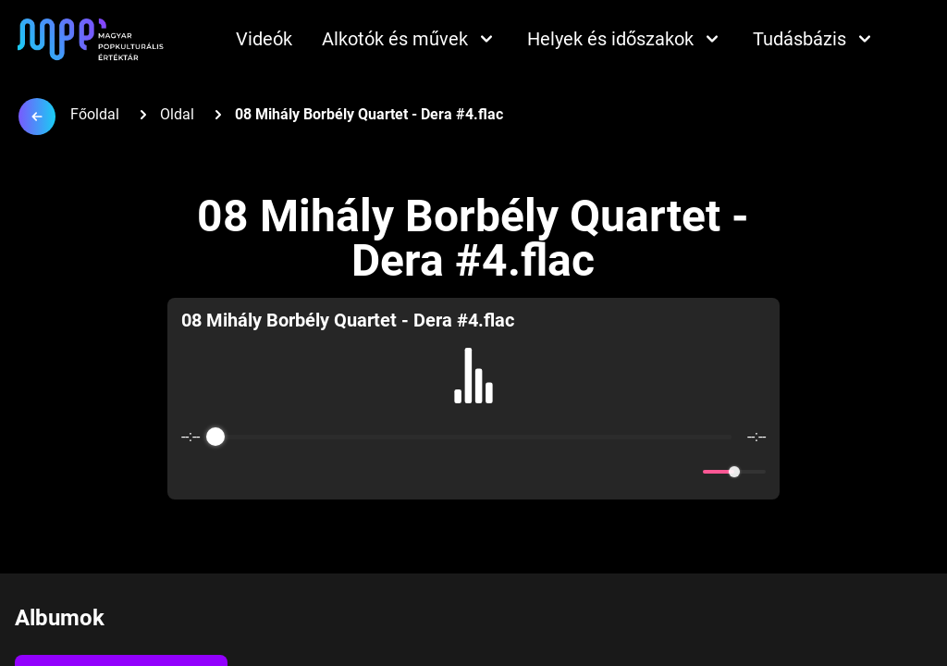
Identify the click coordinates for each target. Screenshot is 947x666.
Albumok (60, 618)
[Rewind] (433, 472)
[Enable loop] (193, 472)
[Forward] (514, 472)
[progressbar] (473, 436)
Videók (264, 39)
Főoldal (94, 114)
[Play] (473, 471)
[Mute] (685, 472)
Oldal (177, 114)
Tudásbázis (814, 39)
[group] (473, 399)
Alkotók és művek (410, 39)
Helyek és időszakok (625, 39)
